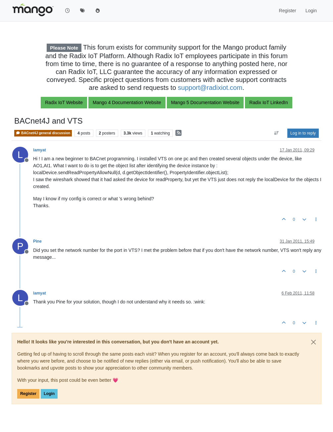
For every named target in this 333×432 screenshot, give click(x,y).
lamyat (39, 150)
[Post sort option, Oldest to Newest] (276, 133)
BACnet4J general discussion (43, 133)
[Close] (313, 342)
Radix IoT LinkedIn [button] (268, 102)
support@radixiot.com (210, 87)
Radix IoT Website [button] (64, 102)
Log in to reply (303, 133)
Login (49, 393)
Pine (37, 241)
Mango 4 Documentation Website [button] (127, 102)
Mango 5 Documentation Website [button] (205, 102)
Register (28, 393)
